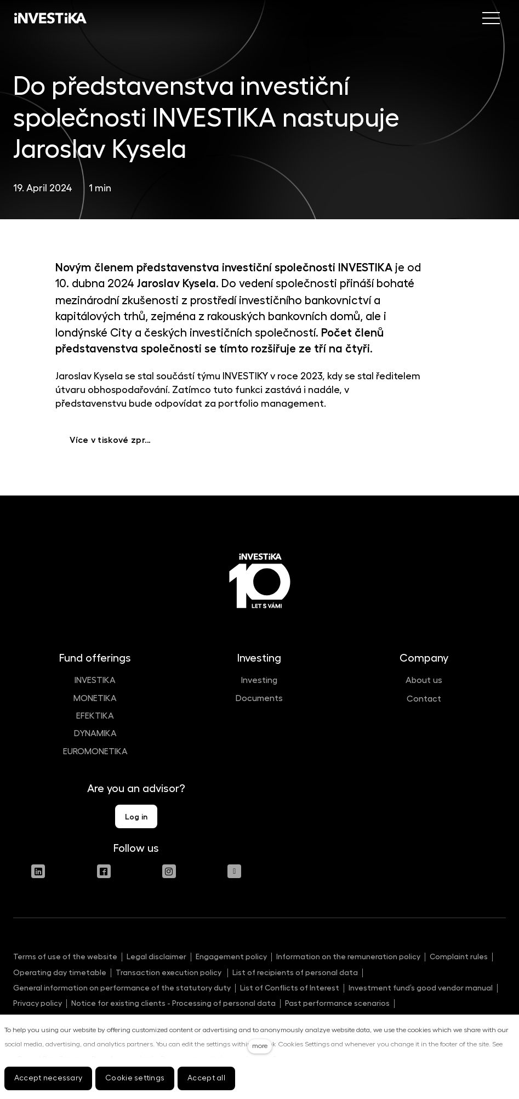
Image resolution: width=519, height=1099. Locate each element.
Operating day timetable (59, 972)
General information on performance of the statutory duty (122, 988)
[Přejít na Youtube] (234, 871)
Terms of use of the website (65, 956)
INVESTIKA (95, 680)
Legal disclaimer (156, 956)
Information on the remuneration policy (348, 956)
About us (424, 680)
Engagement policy (231, 956)
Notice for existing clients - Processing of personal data (173, 1003)
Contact (424, 698)
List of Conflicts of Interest (289, 988)
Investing (259, 680)
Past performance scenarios (337, 1003)
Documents (259, 698)
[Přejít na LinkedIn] (38, 871)
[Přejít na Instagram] (169, 871)
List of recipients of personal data (295, 972)
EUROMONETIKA (95, 751)
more (259, 1046)
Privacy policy (37, 1003)
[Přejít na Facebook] (104, 871)
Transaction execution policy (169, 972)
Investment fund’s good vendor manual (421, 988)
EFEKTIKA (95, 715)
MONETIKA (95, 698)
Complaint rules (459, 956)
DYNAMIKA (95, 733)
